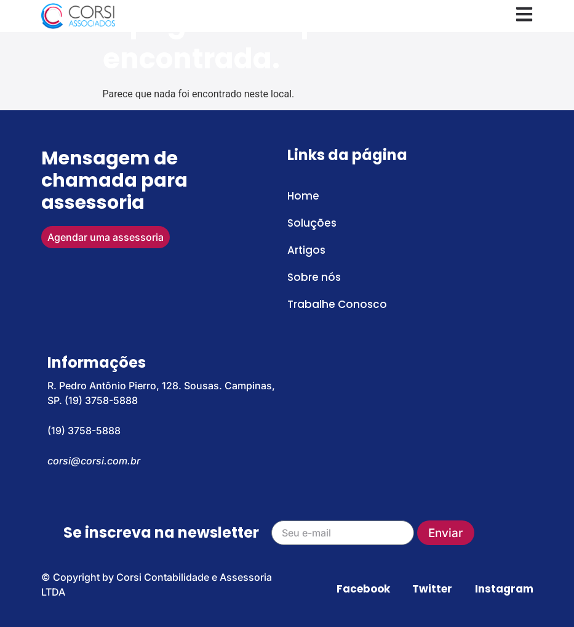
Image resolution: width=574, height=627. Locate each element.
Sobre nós (314, 277)
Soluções (312, 223)
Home (303, 195)
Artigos (306, 250)
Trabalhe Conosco (337, 304)
